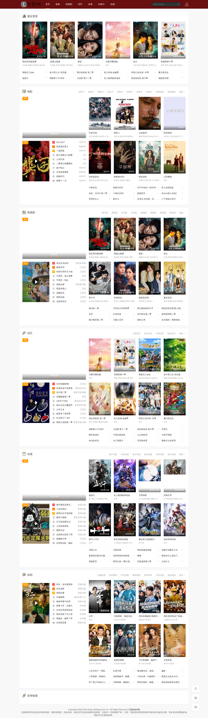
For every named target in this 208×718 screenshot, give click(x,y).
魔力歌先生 (170, 72)
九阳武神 (124, 550)
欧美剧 (163, 213)
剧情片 (130, 92)
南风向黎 (58, 593)
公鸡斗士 (172, 561)
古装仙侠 (160, 575)
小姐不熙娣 (172, 434)
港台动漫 (136, 454)
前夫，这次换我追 (62, 584)
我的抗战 (58, 297)
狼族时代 (58, 176)
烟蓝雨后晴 (170, 78)
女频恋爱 (101, 575)
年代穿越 (125, 575)
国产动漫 (113, 454)
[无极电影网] (134, 709)
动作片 (81, 92)
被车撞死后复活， (62, 505)
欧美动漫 (148, 454)
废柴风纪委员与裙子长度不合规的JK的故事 (101, 555)
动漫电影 (172, 92)
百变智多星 (148, 440)
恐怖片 (120, 92)
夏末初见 (168, 297)
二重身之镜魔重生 (62, 163)
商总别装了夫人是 (62, 614)
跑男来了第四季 (61, 413)
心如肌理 (143, 133)
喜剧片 (91, 92)
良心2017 (58, 142)
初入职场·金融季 (116, 72)
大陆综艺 (136, 333)
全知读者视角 (60, 172)
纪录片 (149, 92)
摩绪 (148, 555)
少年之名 (58, 409)
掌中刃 (92, 297)
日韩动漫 (125, 454)
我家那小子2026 (62, 78)
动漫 (90, 4)
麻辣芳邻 (58, 267)
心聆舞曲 (168, 177)
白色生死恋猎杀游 (62, 610)
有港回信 (118, 297)
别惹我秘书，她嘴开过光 (124, 676)
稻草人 (117, 133)
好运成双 (58, 588)
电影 (58, 4)
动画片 (101, 4)
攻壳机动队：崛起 (62, 543)
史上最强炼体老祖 (116, 78)
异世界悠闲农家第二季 (124, 555)
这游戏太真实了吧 (62, 534)
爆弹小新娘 (59, 517)
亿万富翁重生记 (61, 522)
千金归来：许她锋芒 (148, 676)
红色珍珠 (124, 314)
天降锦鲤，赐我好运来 (124, 682)
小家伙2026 (124, 193)
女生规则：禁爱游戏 (172, 319)
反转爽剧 (113, 575)
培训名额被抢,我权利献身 (150, 616)
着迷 (80, 61)
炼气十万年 (94, 539)
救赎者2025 (119, 177)
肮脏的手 (148, 193)
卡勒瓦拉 (100, 187)
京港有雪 (168, 660)
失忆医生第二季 (148, 314)
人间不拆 (58, 159)
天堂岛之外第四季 (124, 308)
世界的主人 (100, 199)
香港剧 (115, 213)
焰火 (135, 61)
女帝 (91, 616)
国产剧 (105, 213)
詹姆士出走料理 (172, 440)
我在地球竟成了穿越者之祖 (176, 616)
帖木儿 (124, 199)
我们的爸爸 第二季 (89, 72)
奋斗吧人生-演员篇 (62, 72)
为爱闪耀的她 (111, 61)
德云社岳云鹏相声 (62, 405)
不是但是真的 (124, 434)
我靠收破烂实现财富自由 (100, 660)
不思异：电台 (60, 280)
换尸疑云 (58, 168)
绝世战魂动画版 (148, 550)
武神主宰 (168, 495)
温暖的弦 (58, 293)
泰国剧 (144, 213)
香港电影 (160, 92)
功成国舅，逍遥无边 (123, 616)
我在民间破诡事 (29, 61)
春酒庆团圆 (119, 660)
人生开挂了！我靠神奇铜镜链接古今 (101, 671)
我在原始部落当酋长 (172, 682)
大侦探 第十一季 (89, 78)
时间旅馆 (168, 133)
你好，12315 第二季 (100, 193)
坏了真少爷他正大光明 (100, 682)
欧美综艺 (172, 333)
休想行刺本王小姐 (62, 271)
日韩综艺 (160, 333)
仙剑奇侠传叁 (170, 539)
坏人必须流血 (172, 187)
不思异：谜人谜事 (62, 276)
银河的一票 (100, 308)
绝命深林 (143, 177)
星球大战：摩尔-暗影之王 (124, 561)
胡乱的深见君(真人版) (172, 308)
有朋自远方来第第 (62, 388)
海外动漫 (172, 454)
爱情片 (101, 92)
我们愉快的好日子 (148, 308)
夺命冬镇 (93, 133)
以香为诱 (124, 671)
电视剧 (69, 4)
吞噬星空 (100, 561)
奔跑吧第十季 (167, 61)
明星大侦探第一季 (62, 422)
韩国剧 (153, 213)
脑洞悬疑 (136, 575)
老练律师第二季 (172, 314)
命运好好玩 (100, 440)
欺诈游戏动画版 (121, 539)
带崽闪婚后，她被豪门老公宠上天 (149, 682)
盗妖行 (34, 78)
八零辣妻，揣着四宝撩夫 (100, 676)
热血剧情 (172, 575)
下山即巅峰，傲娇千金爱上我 (152, 660)
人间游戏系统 (60, 526)
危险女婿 (58, 284)
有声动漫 (160, 454)
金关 (100, 314)
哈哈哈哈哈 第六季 (143, 78)
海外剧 (173, 213)
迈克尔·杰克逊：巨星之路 (148, 199)
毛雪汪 (172, 429)
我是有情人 (59, 288)
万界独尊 (143, 495)
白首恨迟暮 (59, 622)
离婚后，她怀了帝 (62, 618)
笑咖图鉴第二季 (61, 396)
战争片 (139, 92)
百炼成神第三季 (148, 561)
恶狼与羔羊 (124, 187)
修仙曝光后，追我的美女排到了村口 (149, 671)
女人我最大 (124, 440)
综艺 (80, 4)
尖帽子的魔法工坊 (172, 550)
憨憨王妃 (58, 530)
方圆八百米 (124, 319)
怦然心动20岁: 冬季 (143, 72)
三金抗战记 (59, 509)
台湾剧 (124, 213)
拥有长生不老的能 (62, 513)
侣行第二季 (59, 392)
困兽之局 (148, 319)
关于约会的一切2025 (148, 187)
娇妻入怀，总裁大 (62, 605)
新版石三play (34, 72)
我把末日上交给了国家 (172, 555)
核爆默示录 (59, 539)
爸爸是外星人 (60, 146)
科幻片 (110, 92)
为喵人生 (100, 550)
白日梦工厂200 (61, 418)
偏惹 (172, 671)
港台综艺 (148, 333)
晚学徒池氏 (100, 434)
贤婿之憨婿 (55, 61)
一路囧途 (58, 151)
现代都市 (148, 575)
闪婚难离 (58, 597)
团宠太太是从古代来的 (172, 676)
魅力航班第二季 (100, 319)
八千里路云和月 (172, 199)
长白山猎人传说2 (172, 193)
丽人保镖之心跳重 (62, 155)
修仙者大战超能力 (147, 539)
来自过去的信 (60, 263)
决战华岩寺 (59, 301)
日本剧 (134, 213)
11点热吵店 (148, 434)
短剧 (112, 4)
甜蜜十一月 (59, 180)
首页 (47, 4)
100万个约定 (60, 401)
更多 (182, 92)
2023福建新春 (60, 384)
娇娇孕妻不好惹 (61, 601)
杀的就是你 (94, 177)
